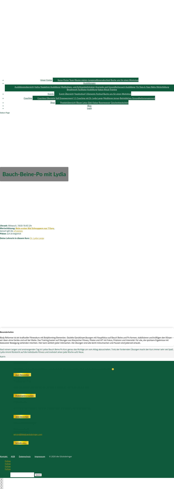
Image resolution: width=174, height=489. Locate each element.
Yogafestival (79, 94)
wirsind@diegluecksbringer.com (28, 434)
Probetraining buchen (24, 395)
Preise (66, 80)
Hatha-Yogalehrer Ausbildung (47, 87)
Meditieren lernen (111, 98)
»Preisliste (18, 231)
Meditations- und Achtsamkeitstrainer (78, 87)
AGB (13, 456)
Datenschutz (25, 456)
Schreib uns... (21, 443)
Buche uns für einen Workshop (124, 80)
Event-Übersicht (66, 94)
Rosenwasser (104, 102)
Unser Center (46, 80)
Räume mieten (81, 80)
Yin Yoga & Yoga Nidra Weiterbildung (152, 87)
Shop (52, 102)
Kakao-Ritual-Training (107, 89)
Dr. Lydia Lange (37, 238)
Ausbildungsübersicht (24, 87)
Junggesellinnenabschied (99, 80)
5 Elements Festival (94, 94)
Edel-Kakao (93, 102)
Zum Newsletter (22, 374)
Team (71, 80)
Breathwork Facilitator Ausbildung (82, 89)
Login (89, 108)
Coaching (28, 98)
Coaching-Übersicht (46, 98)
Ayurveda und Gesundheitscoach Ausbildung (115, 87)
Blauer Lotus (81, 102)
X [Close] (1, 479)
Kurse (60, 80)
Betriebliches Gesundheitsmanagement (137, 98)
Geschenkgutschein (119, 102)
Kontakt (4, 456)
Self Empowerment (64, 98)
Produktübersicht (68, 102)
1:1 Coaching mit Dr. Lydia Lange (88, 98)
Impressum (40, 456)
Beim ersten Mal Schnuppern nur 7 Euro (35, 228)
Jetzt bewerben (22, 416)
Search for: (5, 474)
